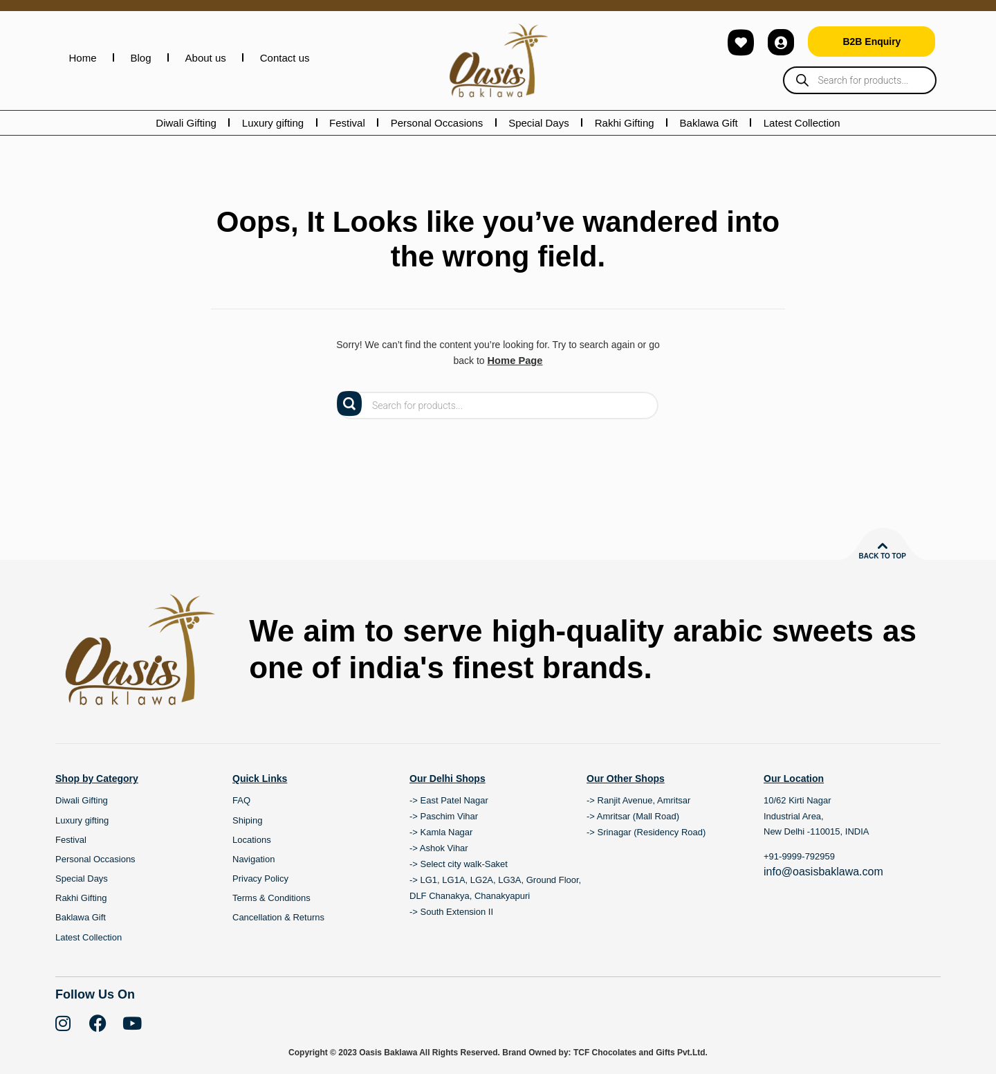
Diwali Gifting (186, 123)
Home (83, 58)
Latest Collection (802, 123)
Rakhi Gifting (624, 123)
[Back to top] (882, 545)
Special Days (538, 123)
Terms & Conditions (271, 898)
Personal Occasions (437, 123)
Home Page (514, 360)
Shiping (247, 819)
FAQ (241, 800)
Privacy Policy (260, 878)
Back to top (882, 555)
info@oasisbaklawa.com (823, 871)
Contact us (285, 58)
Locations (251, 839)
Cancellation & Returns (278, 917)
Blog (141, 58)
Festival (347, 123)
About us (205, 58)
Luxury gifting (273, 123)
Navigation (253, 858)
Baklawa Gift (709, 123)
